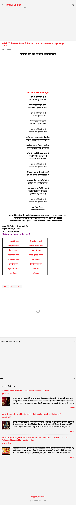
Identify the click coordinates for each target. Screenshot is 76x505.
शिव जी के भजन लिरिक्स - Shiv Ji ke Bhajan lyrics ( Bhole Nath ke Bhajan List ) (31, 414)
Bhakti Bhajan (13, 4)
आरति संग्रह (13, 273)
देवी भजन (5, 287)
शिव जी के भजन (13, 250)
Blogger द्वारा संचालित (38, 497)
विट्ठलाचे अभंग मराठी (36, 241)
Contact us (51, 7)
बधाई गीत (36, 269)
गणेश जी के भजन (14, 241)
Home (25, 7)
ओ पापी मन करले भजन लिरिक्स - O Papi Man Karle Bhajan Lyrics (25, 391)
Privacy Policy (36, 7)
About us (63, 7)
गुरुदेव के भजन (36, 250)
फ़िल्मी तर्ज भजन (16, 287)
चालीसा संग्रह (36, 273)
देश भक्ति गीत (36, 259)
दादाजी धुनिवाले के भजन (36, 255)
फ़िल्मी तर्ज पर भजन (36, 264)
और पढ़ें (72, 408)
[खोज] (73, 5)
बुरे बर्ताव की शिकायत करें (38, 501)
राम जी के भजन (13, 264)
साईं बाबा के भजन (13, 259)
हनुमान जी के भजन (13, 269)
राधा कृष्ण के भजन (13, 246)
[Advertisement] (38, 25)
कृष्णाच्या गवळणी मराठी (36, 246)
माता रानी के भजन (13, 255)
